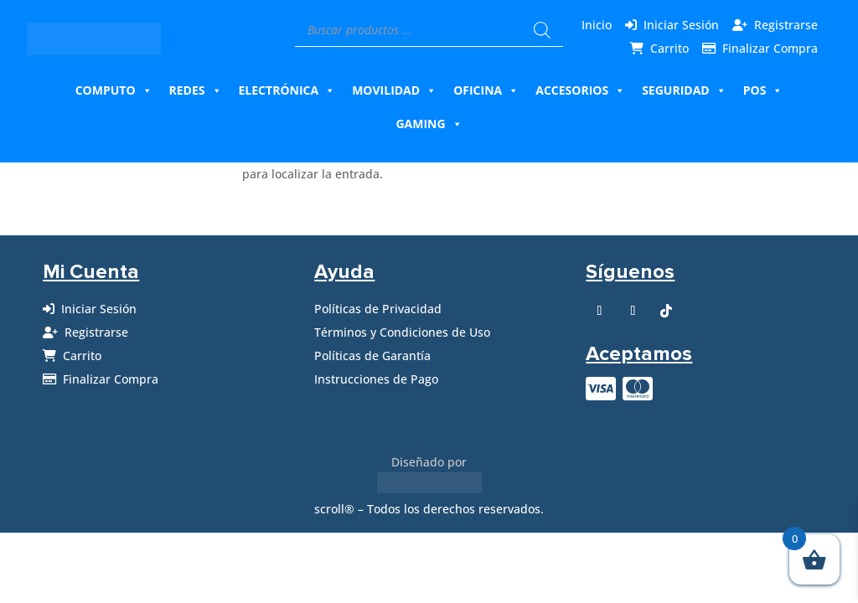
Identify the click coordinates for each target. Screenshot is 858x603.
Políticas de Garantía (372, 355)
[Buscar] (542, 30)
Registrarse (786, 25)
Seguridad (684, 90)
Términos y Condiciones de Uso (402, 332)
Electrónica (287, 90)
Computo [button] (113, 90)
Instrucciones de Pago (376, 379)
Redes (195, 90)
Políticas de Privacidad (378, 309)
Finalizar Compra (770, 48)
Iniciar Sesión (681, 25)
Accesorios (580, 90)
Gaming (428, 124)
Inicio (596, 25)
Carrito (669, 48)
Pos (763, 90)
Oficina (486, 90)
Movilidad (394, 90)
